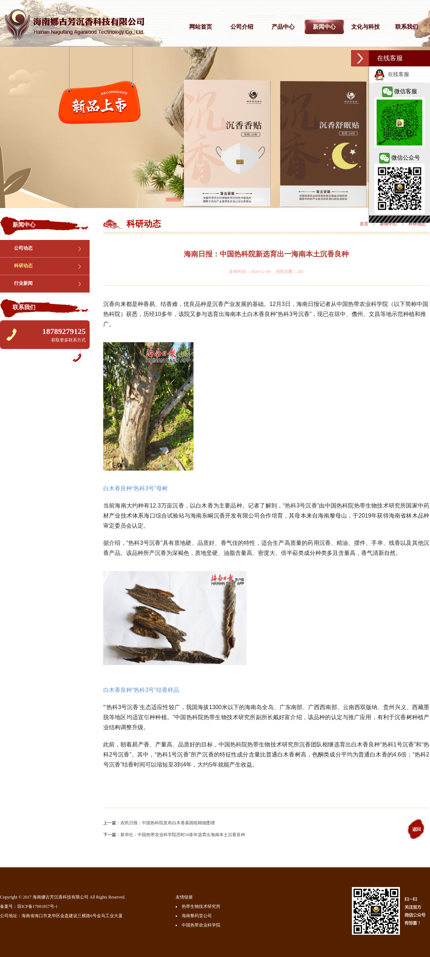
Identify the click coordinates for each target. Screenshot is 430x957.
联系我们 (406, 27)
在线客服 (391, 74)
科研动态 (23, 265)
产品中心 (283, 27)
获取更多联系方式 (68, 340)
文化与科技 (365, 27)
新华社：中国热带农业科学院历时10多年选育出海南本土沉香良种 (182, 834)
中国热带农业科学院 (201, 925)
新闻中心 (324, 27)
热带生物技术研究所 (201, 906)
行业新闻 (23, 283)
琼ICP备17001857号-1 (37, 906)
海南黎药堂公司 (197, 915)
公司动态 (23, 248)
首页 (364, 223)
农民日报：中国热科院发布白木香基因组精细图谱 (167, 822)
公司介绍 (241, 27)
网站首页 (200, 27)
